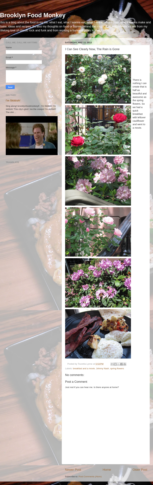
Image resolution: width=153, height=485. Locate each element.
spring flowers (117, 368)
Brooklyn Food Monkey (32, 15)
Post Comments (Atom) (90, 476)
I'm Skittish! (13, 100)
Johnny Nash (102, 368)
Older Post (140, 469)
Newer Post (73, 469)
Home (107, 469)
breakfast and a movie (84, 368)
